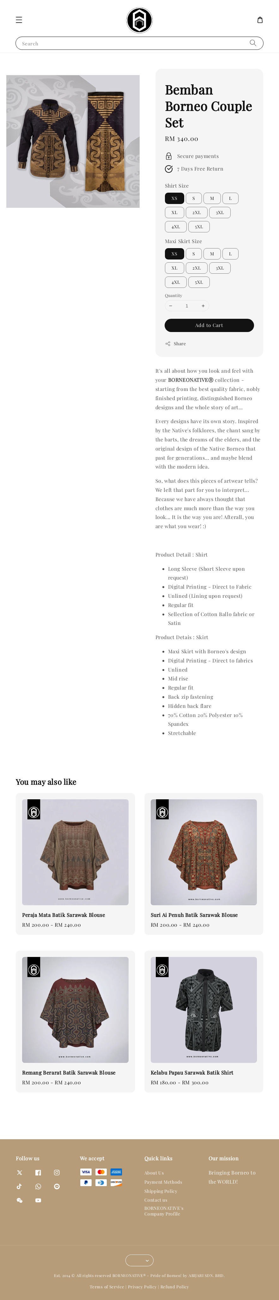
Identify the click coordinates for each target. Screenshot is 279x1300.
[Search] (253, 43)
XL (175, 212)
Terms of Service (107, 1286)
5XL (199, 227)
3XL (220, 212)
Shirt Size (177, 185)
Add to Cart (209, 325)
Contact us (155, 1200)
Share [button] (175, 344)
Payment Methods (163, 1182)
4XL (176, 227)
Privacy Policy (142, 1286)
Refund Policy (175, 1286)
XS (175, 198)
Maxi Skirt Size (183, 241)
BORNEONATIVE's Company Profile (164, 1211)
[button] (19, 20)
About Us (154, 1173)
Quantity (174, 295)
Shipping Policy (161, 1191)
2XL (196, 212)
